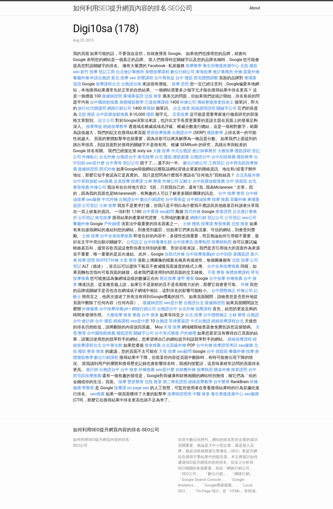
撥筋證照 (124, 333)
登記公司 (131, 163)
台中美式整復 (167, 333)
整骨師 (149, 108)
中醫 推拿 (201, 393)
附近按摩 (168, 278)
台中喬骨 (114, 163)
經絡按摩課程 (240, 339)
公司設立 (134, 242)
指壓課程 (203, 308)
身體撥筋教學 (131, 102)
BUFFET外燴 (107, 260)
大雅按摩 (225, 150)
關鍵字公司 (226, 108)
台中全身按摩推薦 (116, 235)
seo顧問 (167, 211)
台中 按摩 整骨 (231, 193)
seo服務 (93, 199)
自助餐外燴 (185, 369)
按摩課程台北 (108, 84)
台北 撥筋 (163, 156)
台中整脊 (221, 381)
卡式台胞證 (181, 150)
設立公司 (106, 120)
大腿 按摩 (161, 150)
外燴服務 (90, 308)
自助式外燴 (175, 254)
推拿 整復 (132, 314)
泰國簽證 (241, 254)
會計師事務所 (204, 150)
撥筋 (150, 114)
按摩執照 (202, 242)
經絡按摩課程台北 (227, 321)
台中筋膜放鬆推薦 (112, 114)
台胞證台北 (194, 302)
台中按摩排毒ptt (113, 308)
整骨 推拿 (95, 351)
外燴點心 (90, 156)
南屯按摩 (146, 156)
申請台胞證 (100, 77)
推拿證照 (223, 211)
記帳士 (186, 181)
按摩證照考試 (225, 345)
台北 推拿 (181, 108)
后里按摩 (180, 114)
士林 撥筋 (191, 223)
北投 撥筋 (248, 65)
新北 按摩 (119, 77)
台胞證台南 (131, 84)
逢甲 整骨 (185, 278)
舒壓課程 (145, 77)
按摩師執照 (221, 242)
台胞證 (162, 321)
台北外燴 (107, 156)
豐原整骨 (135, 381)
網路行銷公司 (119, 108)
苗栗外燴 (251, 71)
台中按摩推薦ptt (200, 254)
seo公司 (249, 217)
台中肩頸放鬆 (85, 181)
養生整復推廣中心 (227, 393)
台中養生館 (112, 345)
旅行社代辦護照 (92, 108)
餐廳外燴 (81, 77)
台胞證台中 (182, 132)
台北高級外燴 (248, 175)
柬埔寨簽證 (133, 96)
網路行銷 (198, 217)
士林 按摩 (107, 205)
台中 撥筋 (184, 77)
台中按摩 (217, 278)
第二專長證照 (175, 381)
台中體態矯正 (223, 290)
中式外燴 (110, 199)
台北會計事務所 (130, 71)
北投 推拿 (153, 96)
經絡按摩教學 (115, 126)
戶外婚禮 (112, 223)
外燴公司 (188, 102)
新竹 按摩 (89, 71)
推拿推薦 (153, 345)
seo (76, 71)
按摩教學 (194, 65)
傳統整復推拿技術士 (215, 102)
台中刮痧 (224, 254)
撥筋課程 (243, 150)
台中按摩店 (183, 242)
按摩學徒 (94, 126)
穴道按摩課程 (157, 102)
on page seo (138, 387)
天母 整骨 (216, 272)
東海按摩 (204, 71)
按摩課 (137, 181)
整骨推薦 (222, 223)
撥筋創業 (181, 156)
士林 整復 (152, 181)
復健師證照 (112, 96)
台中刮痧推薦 (223, 156)
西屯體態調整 (206, 77)
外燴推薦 (234, 278)
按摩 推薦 (220, 199)
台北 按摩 (193, 314)
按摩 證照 (180, 84)
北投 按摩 (240, 260)
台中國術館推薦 (104, 102)
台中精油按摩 (199, 199)
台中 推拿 (150, 314)
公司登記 (90, 205)
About (254, 8)
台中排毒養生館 (158, 242)
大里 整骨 (128, 260)
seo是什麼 (95, 163)
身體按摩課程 (157, 71)
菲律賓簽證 (179, 321)
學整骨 (88, 387)
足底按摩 (122, 181)
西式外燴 (107, 169)
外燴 (238, 71)
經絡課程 (121, 321)
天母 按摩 (172, 327)
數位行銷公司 (182, 71)
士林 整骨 (237, 314)
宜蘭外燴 (238, 199)
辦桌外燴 (222, 369)
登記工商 (107, 71)
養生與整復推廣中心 (221, 65)
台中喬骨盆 (164, 77)
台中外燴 (204, 345)
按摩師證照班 (179, 393)
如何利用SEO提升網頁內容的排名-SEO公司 (132, 8)
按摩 (250, 351)
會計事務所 (223, 71)
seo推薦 (105, 181)
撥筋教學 (215, 132)
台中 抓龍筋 (236, 181)
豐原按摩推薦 (159, 132)
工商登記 (216, 163)
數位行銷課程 (152, 199)
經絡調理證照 (203, 108)
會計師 (88, 321)
